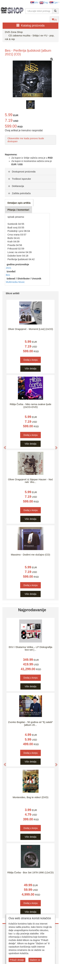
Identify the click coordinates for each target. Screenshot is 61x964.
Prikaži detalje (17, 960)
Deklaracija (15, 186)
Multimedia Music (15, 282)
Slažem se (35, 960)
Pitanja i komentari (18, 209)
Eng (44, 2)
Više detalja (30, 368)
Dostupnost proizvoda (21, 171)
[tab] (30, 171)
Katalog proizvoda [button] (30, 25)
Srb (34, 2)
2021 (8, 267)
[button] (3, 445)
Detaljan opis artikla (19, 202)
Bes (8, 274)
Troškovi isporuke (19, 178)
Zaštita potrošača (19, 193)
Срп (53, 2)
